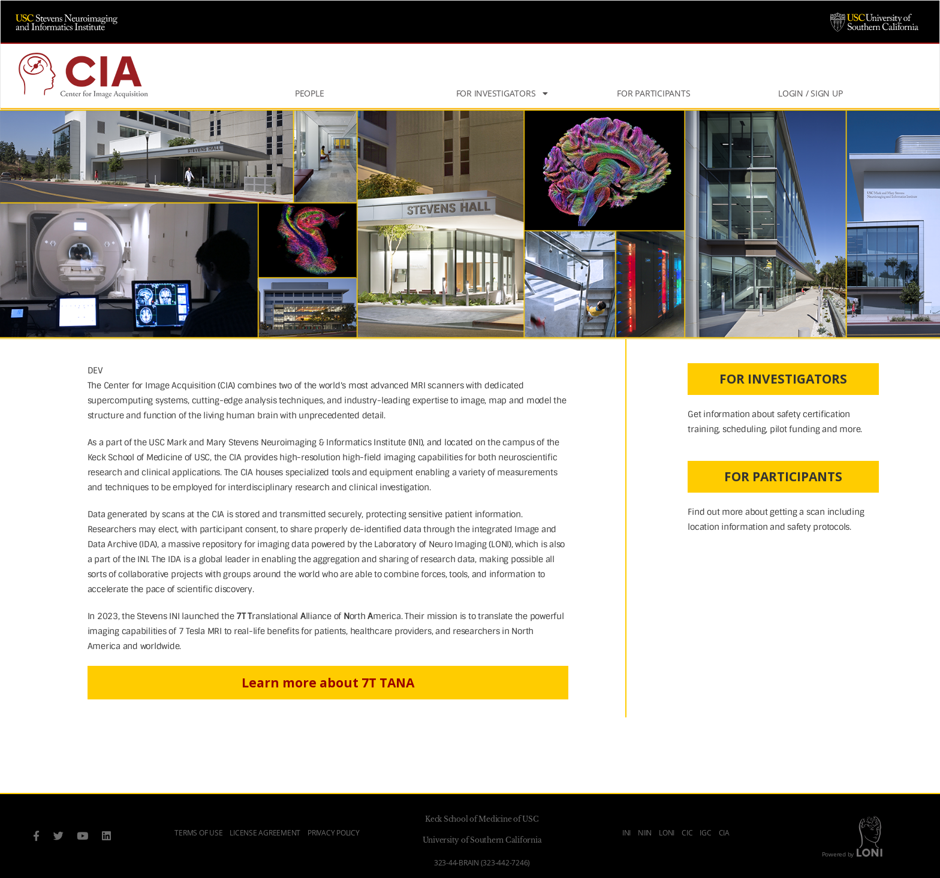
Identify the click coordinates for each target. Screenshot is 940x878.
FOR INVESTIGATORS (783, 378)
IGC (705, 833)
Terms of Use (198, 833)
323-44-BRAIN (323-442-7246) (482, 863)
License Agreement (265, 833)
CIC (687, 833)
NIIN (645, 833)
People (309, 93)
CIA (724, 833)
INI (626, 833)
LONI (666, 833)
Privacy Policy (334, 833)
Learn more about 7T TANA (328, 682)
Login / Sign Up (810, 93)
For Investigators (502, 93)
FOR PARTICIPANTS (783, 476)
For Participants (653, 93)
